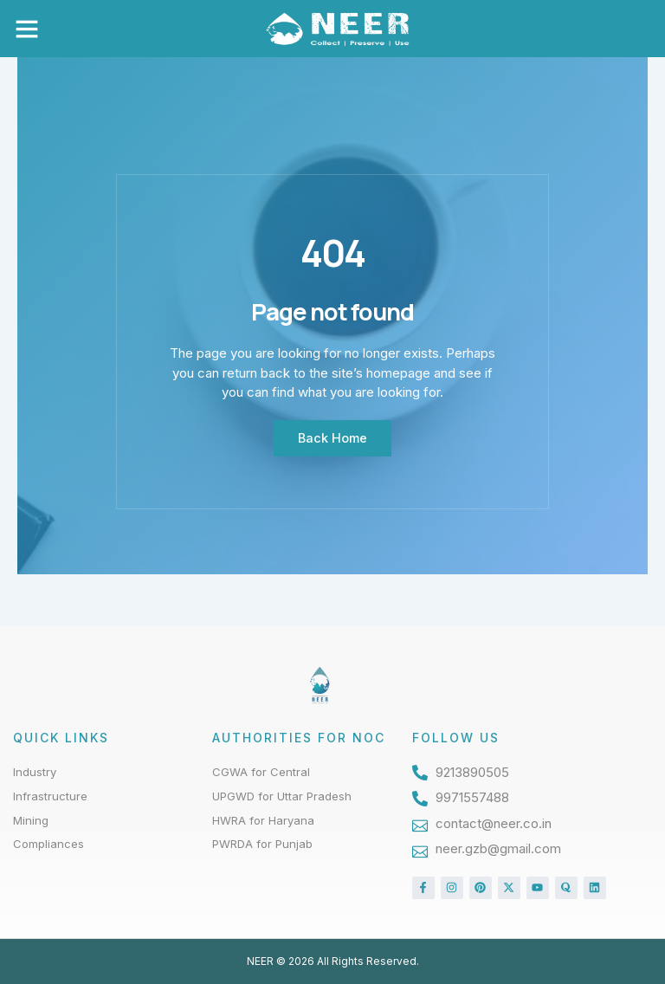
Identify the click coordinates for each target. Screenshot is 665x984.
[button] (27, 28)
